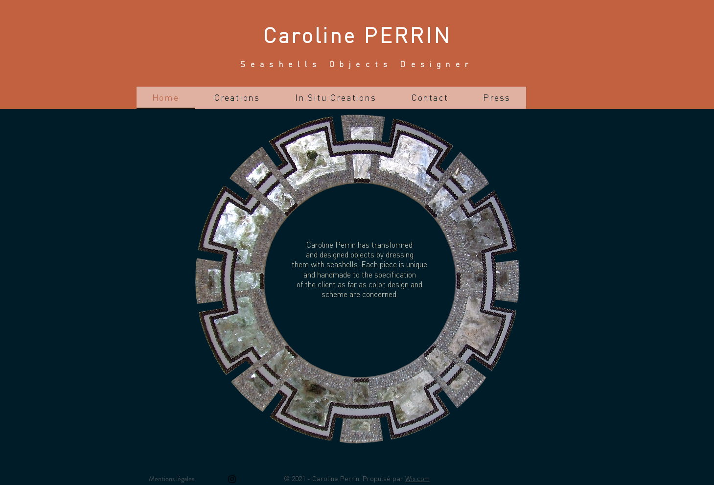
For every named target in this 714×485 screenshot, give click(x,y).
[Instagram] (232, 479)
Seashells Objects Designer (356, 64)
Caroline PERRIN (357, 34)
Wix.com (417, 478)
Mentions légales (171, 479)
